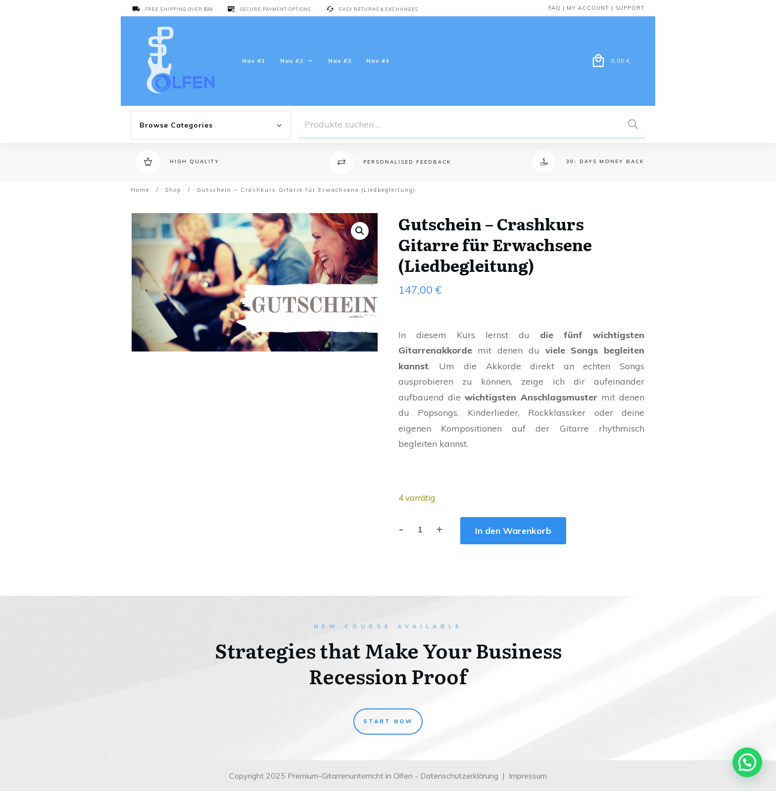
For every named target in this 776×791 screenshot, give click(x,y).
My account (588, 7)
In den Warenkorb (513, 530)
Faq (554, 7)
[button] (360, 231)
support (630, 7)
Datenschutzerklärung (459, 776)
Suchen (633, 124)
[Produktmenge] (420, 529)
